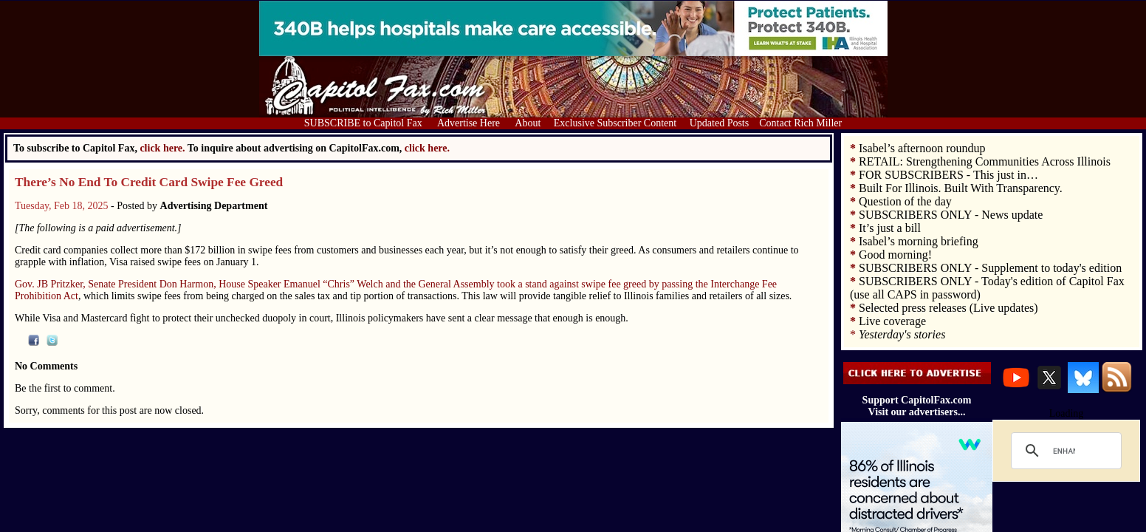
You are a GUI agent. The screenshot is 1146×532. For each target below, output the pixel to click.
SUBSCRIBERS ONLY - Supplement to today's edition (990, 268)
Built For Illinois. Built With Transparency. (961, 188)
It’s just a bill (890, 228)
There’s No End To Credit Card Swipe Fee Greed (149, 182)
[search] (1064, 451)
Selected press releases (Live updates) (948, 307)
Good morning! (895, 254)
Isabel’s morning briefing (918, 241)
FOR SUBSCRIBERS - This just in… (948, 174)
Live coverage (892, 321)
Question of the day (905, 201)
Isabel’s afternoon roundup (922, 148)
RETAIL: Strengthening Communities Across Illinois (985, 161)
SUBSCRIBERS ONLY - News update (951, 214)
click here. (427, 148)
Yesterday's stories (902, 334)
